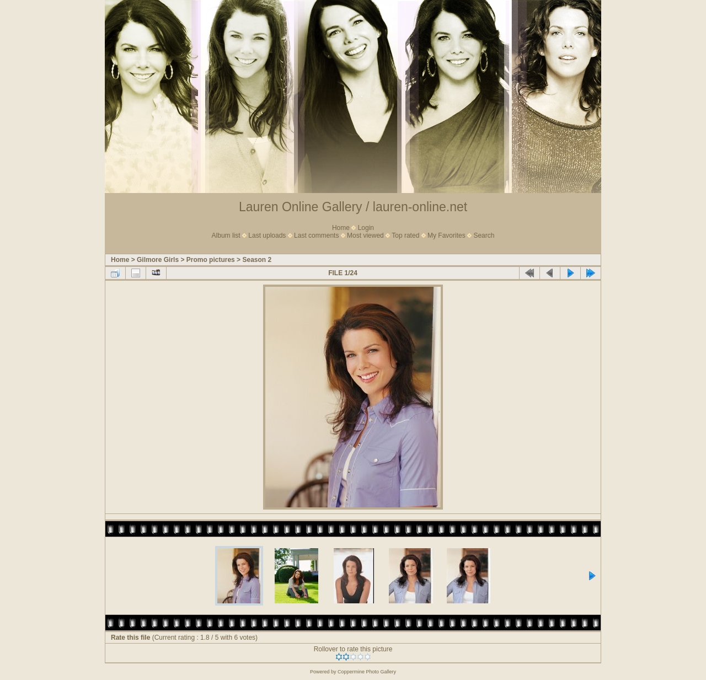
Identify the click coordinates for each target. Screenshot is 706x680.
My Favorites (446, 235)
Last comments (316, 235)
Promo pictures (210, 260)
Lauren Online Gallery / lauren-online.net (353, 207)
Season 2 (256, 260)
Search (483, 235)
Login (366, 228)
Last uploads (267, 235)
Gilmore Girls (158, 260)
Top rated (405, 235)
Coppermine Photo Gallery (367, 671)
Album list (226, 235)
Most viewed (365, 235)
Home (341, 228)
